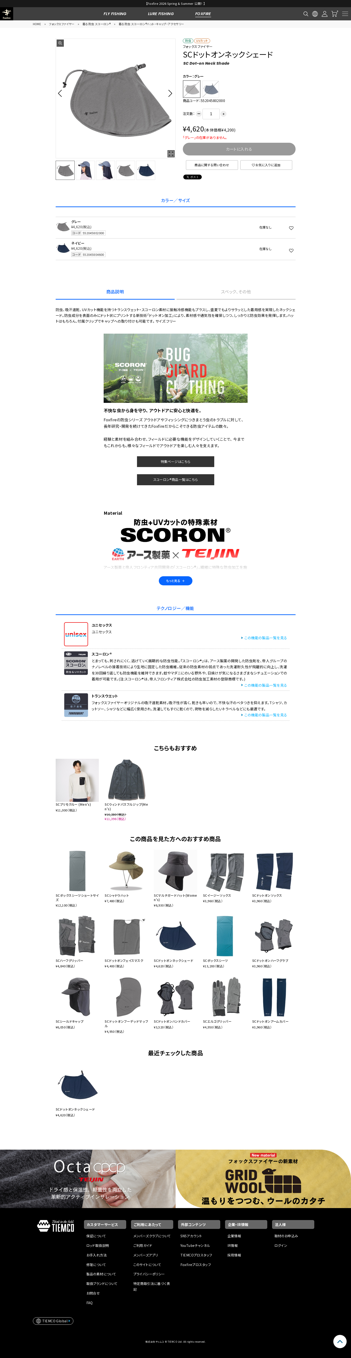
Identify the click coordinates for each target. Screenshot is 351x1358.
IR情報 (232, 1245)
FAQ (89, 1302)
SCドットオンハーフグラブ (270, 960)
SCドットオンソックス (267, 895)
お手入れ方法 (96, 1255)
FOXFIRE (203, 14)
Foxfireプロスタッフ (195, 1264)
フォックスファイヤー (61, 24)
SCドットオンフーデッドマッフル (126, 1023)
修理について (96, 1264)
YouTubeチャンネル (195, 1245)
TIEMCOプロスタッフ (196, 1255)
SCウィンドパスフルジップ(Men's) (126, 806)
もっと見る (175, 580)
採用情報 (234, 1255)
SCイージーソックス (217, 895)
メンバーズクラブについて (152, 1235)
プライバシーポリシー (149, 1274)
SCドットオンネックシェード (173, 960)
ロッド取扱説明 (97, 1245)
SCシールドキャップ (69, 1021)
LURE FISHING (161, 14)
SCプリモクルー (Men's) (73, 804)
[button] (61, 93)
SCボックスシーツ (215, 960)
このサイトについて (147, 1264)
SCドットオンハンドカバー (172, 1021)
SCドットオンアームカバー (270, 1021)
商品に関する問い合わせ (212, 165)
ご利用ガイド (142, 1245)
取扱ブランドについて (102, 1283)
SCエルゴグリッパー (217, 1021)
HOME (37, 24)
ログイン (280, 1245)
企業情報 (234, 1235)
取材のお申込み (286, 1235)
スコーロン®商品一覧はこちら (175, 479)
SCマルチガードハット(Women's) (175, 897)
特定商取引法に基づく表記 (151, 1286)
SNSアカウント (191, 1235)
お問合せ (93, 1293)
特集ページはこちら (175, 461)
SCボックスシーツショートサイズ (77, 897)
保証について (96, 1235)
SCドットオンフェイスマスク (124, 960)
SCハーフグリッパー (69, 960)
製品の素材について (101, 1274)
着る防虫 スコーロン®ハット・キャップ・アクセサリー (151, 24)
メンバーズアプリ (145, 1255)
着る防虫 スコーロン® (97, 24)
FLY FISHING (115, 14)
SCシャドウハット (117, 895)
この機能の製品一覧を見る (265, 637)
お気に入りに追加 (266, 165)
